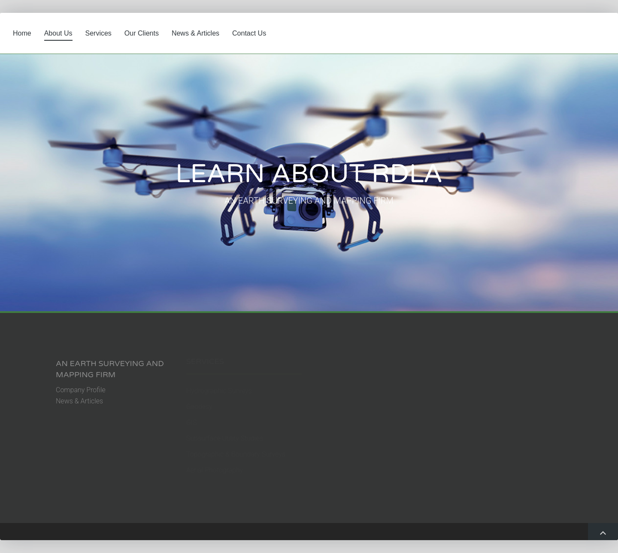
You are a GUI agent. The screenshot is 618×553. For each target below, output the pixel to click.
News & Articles (195, 33)
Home (22, 33)
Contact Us (249, 33)
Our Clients (141, 33)
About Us (58, 33)
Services (98, 33)
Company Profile (81, 390)
